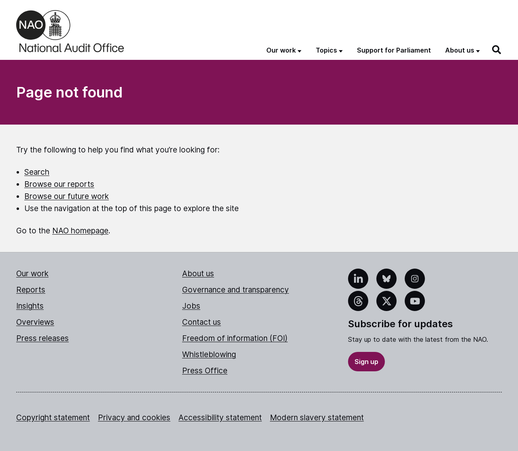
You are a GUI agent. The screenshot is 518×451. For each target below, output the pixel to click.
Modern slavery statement (317, 417)
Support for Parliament (394, 50)
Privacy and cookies (134, 417)
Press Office (204, 370)
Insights (30, 306)
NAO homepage (80, 230)
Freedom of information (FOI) (235, 338)
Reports (30, 289)
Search (36, 172)
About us (198, 273)
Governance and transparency (235, 289)
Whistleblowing (209, 354)
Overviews (35, 322)
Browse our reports (59, 184)
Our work (32, 273)
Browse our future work (66, 196)
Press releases (42, 338)
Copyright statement (53, 417)
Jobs (191, 306)
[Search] (497, 50)
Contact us (201, 322)
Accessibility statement (220, 417)
